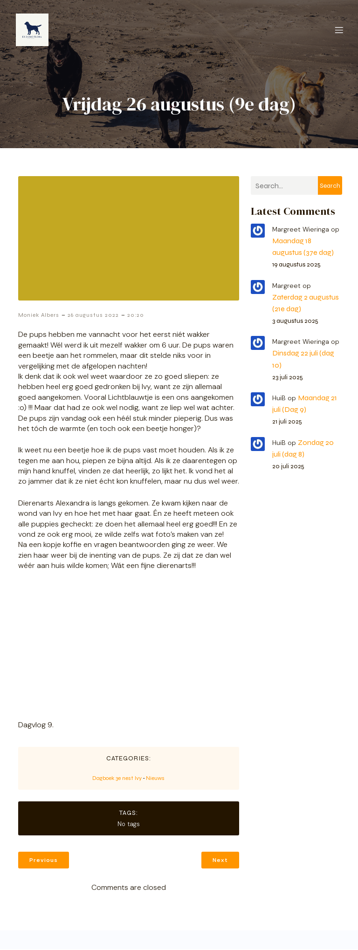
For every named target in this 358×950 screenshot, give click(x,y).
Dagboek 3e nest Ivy (117, 779)
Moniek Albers (38, 316)
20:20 (135, 316)
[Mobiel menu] (339, 30)
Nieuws (155, 779)
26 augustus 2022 (93, 316)
